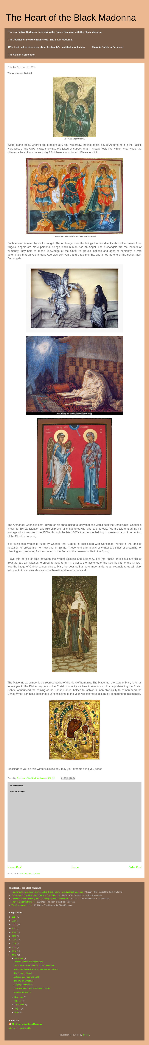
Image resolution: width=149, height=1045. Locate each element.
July (16, 1012)
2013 (14, 955)
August (17, 1008)
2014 (14, 951)
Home (75, 867)
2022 (14, 924)
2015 (14, 947)
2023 (14, 921)
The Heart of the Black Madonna (71, 17)
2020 (14, 932)
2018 (14, 940)
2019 (14, 936)
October (18, 1001)
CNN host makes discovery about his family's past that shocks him (46, 47)
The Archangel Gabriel (23, 973)
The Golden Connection (21, 54)
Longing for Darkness (23, 984)
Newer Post (15, 867)
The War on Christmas (23, 981)
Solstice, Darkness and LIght (26, 977)
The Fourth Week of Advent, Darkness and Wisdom (36, 969)
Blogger (86, 1035)
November (19, 997)
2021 (14, 928)
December (19, 958)
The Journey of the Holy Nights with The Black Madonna (40, 39)
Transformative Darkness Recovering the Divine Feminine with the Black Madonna (55, 32)
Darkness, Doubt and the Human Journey (32, 988)
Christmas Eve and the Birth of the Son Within (34, 965)
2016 (14, 944)
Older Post (135, 867)
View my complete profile (20, 1028)
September (19, 1004)
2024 (14, 917)
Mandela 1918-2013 (22, 992)
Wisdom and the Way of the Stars (28, 962)
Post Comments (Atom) (30, 873)
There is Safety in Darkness (107, 47)
